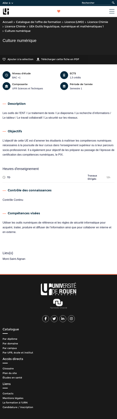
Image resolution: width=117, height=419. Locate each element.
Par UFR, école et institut (18, 352)
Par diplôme (10, 338)
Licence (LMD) (74, 22)
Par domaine (10, 343)
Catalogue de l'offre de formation (38, 22)
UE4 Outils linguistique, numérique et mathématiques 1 (66, 26)
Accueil (8, 22)
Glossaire (8, 368)
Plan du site (10, 373)
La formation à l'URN (15, 402)
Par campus (10, 348)
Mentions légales (13, 398)
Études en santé (12, 377)
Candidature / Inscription (18, 407)
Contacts (8, 393)
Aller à (8, 2)
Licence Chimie (97, 22)
